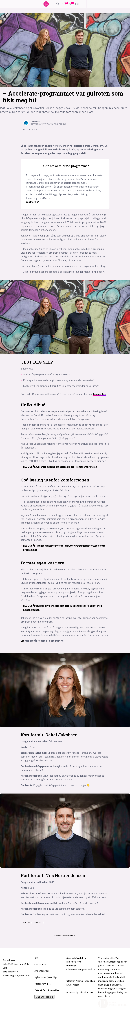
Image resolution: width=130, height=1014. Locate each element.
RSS (36, 958)
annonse (38, 922)
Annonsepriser (41, 970)
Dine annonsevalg (44, 996)
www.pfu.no (104, 996)
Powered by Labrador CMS (65, 935)
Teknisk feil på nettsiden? (47, 990)
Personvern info (42, 983)
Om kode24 (40, 964)
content (26, 922)
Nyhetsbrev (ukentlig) (45, 977)
